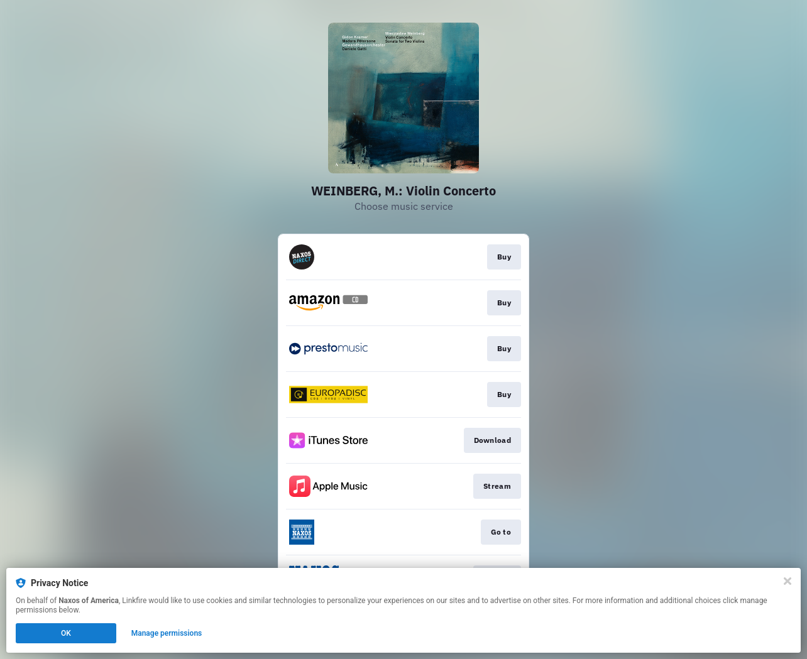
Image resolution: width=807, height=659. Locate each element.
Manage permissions (166, 633)
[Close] (787, 581)
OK (66, 633)
